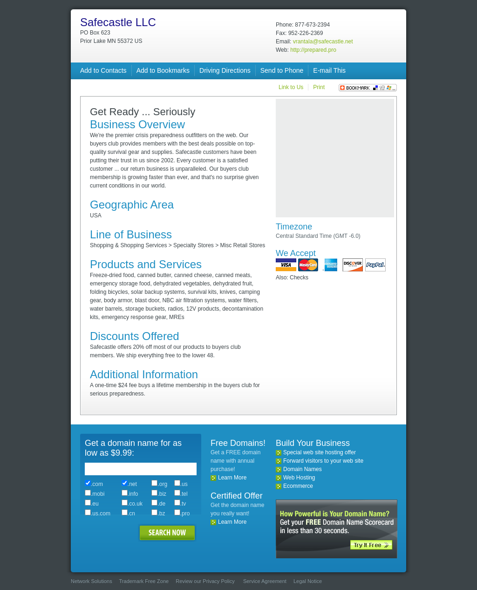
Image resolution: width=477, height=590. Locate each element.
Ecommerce (298, 486)
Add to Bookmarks (163, 70)
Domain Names (302, 469)
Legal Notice (307, 581)
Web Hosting (299, 477)
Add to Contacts (103, 70)
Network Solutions (91, 581)
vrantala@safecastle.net (323, 41)
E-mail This (329, 70)
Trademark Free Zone (144, 581)
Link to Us (291, 87)
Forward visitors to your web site (323, 461)
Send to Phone (282, 70)
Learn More (232, 477)
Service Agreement (264, 581)
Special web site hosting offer (319, 452)
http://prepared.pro (313, 50)
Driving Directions (225, 70)
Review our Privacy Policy (205, 581)
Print (319, 87)
